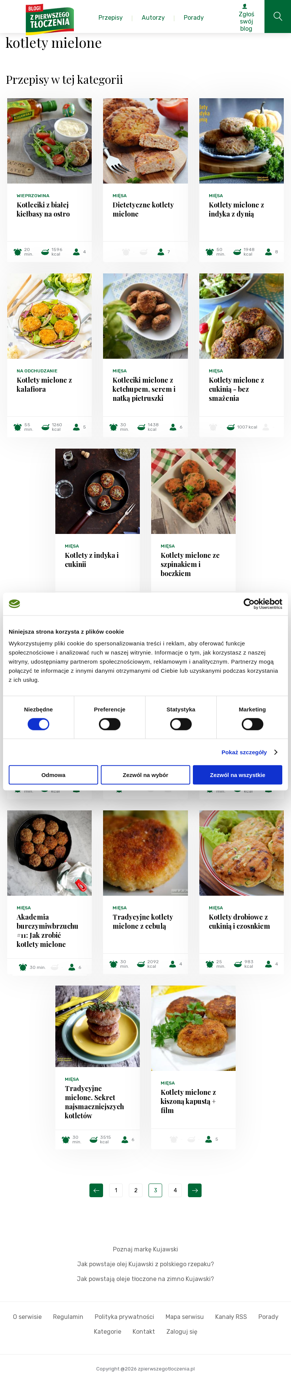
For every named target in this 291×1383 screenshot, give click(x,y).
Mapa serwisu (185, 1316)
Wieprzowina (33, 195)
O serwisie (27, 1316)
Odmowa (53, 775)
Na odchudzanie (37, 371)
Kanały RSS (231, 1316)
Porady (268, 1316)
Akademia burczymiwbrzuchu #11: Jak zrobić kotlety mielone (47, 930)
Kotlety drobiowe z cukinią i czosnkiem (239, 921)
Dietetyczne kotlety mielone (143, 209)
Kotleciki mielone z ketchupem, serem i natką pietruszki (144, 389)
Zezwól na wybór (145, 775)
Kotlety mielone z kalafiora (44, 384)
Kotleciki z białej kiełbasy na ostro (43, 209)
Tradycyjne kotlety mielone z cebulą (143, 921)
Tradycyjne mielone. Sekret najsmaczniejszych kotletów (94, 1102)
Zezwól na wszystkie (237, 775)
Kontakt (144, 1331)
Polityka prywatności (124, 1316)
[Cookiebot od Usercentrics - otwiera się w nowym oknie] (249, 603)
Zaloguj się (181, 1331)
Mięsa (120, 195)
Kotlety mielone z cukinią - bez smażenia (236, 389)
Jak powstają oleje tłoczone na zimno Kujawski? (145, 1279)
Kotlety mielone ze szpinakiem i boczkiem (190, 564)
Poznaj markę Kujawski (145, 1249)
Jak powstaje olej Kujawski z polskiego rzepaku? (145, 1264)
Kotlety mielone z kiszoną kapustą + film (188, 1101)
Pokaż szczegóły (244, 752)
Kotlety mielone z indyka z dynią (236, 209)
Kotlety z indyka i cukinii (92, 560)
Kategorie (107, 1331)
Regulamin (68, 1316)
